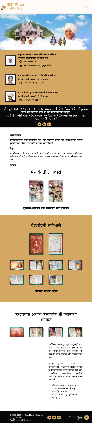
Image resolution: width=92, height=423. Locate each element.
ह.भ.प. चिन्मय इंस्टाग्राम (32, 99)
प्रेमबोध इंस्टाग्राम (29, 61)
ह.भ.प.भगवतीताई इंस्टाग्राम (33, 82)
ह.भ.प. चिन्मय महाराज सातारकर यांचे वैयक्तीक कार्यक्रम (38, 92)
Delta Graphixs (78, 417)
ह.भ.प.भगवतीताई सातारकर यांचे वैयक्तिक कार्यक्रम (37, 75)
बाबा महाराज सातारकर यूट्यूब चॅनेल (37, 65)
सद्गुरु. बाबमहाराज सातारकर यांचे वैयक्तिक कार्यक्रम (37, 54)
